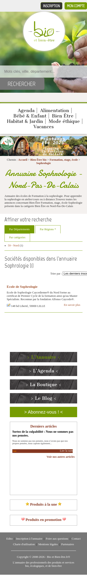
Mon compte (76, 6)
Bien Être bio (38, 159)
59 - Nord (13, 245)
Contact (76, 538)
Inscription (51, 6)
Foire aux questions (57, 538)
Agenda (26, 110)
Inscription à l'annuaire (29, 538)
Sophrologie (43, 163)
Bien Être (63, 116)
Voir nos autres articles (61, 456)
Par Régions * (48, 229)
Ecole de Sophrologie (22, 286)
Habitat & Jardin (25, 121)
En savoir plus (72, 304)
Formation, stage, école (64, 159)
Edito (9, 538)
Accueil (22, 159)
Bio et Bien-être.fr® (58, 556)
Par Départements (19, 229)
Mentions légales (48, 544)
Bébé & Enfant (29, 116)
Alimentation (54, 110)
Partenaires (67, 544)
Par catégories (17, 237)
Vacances (43, 126)
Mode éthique (64, 121)
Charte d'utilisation (24, 544)
